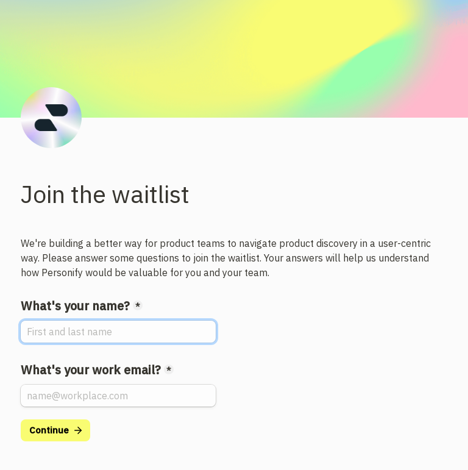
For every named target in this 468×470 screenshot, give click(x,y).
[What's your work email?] (118, 396)
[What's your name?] (118, 332)
